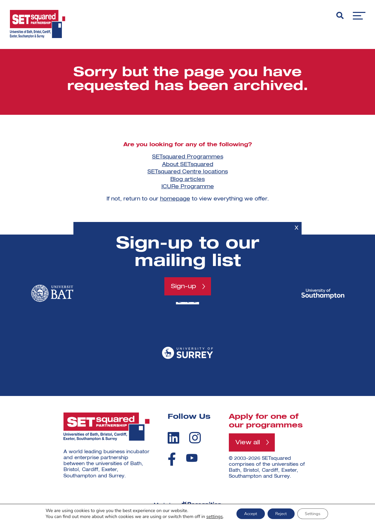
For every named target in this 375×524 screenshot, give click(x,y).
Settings (318, 513)
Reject (280, 513)
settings (205, 517)
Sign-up (183, 286)
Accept (245, 513)
